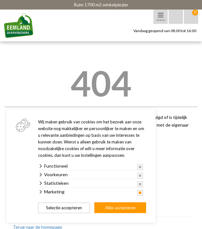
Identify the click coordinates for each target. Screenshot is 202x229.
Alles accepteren (120, 207)
